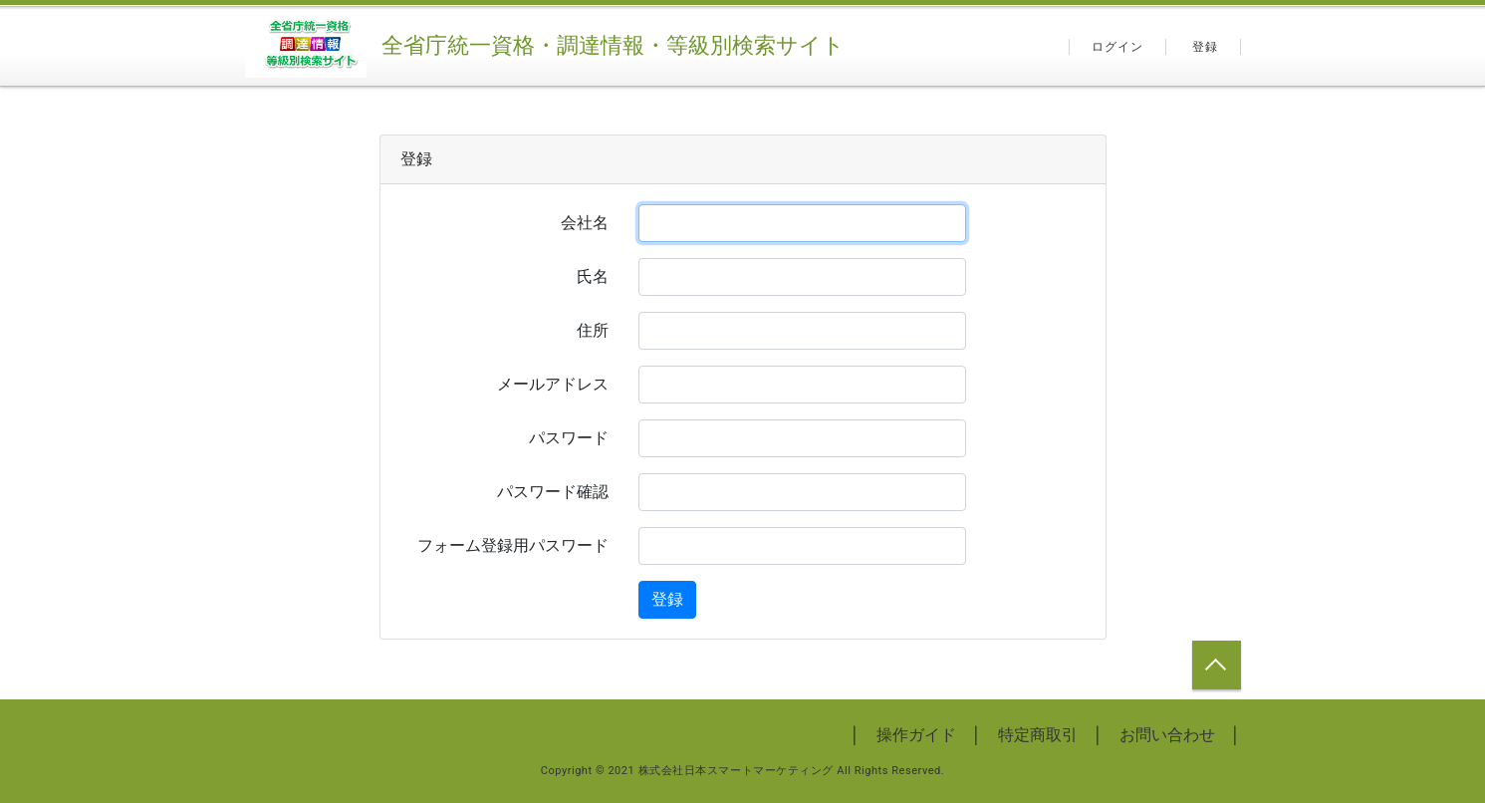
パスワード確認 (553, 491)
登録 (1205, 47)
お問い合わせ (1167, 734)
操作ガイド (916, 734)
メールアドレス (553, 384)
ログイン (1118, 47)
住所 (593, 330)
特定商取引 (1038, 734)
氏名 (593, 276)
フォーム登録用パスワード (513, 545)
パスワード (569, 437)
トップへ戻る (1216, 665)
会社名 (585, 222)
